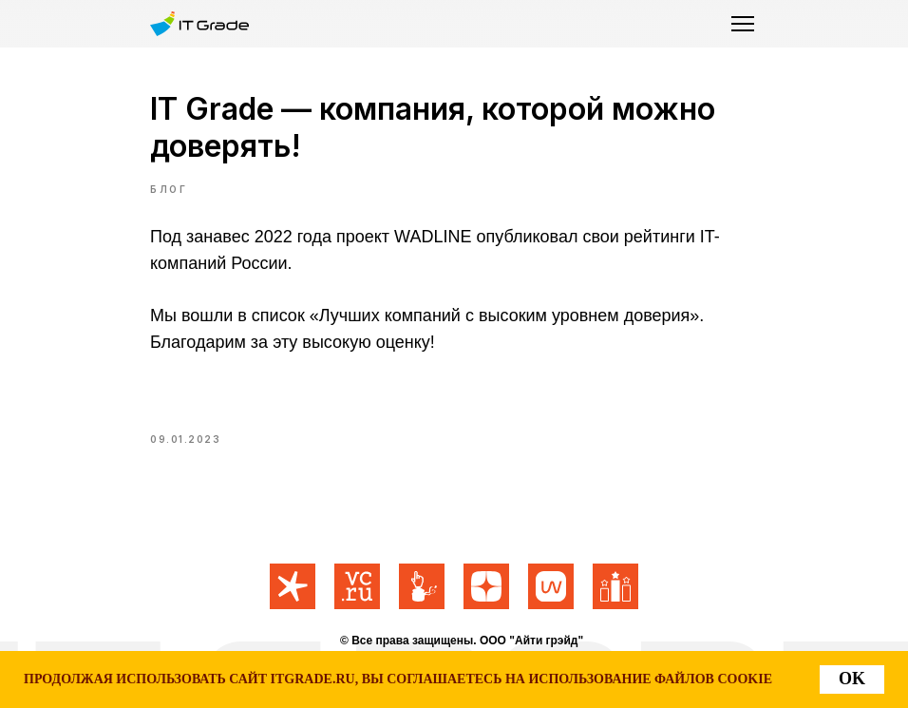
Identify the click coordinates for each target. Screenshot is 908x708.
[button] (743, 24)
